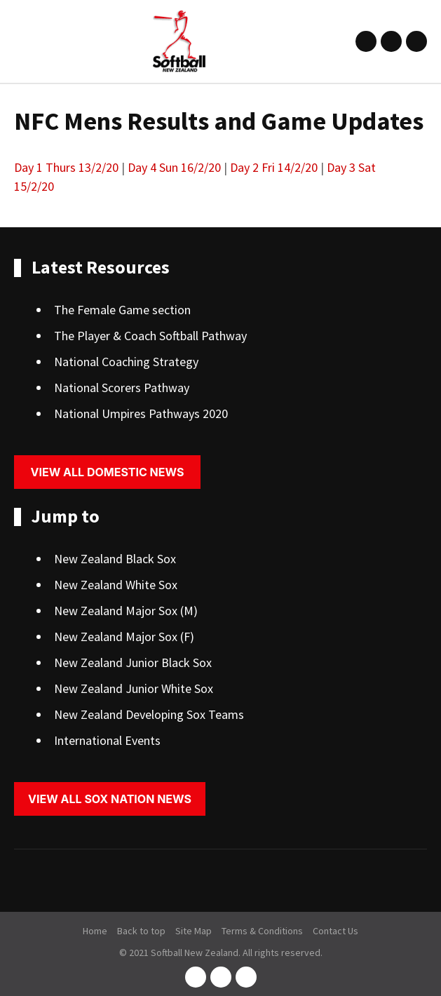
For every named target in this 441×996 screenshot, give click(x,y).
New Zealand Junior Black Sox (133, 662)
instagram (391, 41)
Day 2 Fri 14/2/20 (274, 167)
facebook (365, 41)
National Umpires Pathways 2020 (141, 413)
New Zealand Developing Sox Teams (149, 714)
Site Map (193, 930)
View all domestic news (107, 472)
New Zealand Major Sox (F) (124, 636)
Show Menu (22, 41)
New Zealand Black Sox (115, 559)
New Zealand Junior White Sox (133, 688)
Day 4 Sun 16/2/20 (174, 167)
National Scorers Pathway (121, 387)
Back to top (141, 930)
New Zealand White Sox (115, 585)
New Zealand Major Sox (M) (126, 611)
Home (95, 930)
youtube (416, 41)
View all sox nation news (109, 799)
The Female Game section (122, 310)
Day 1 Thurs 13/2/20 (66, 167)
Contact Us (335, 930)
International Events (107, 740)
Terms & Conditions (262, 930)
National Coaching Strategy (126, 362)
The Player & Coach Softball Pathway (150, 336)
